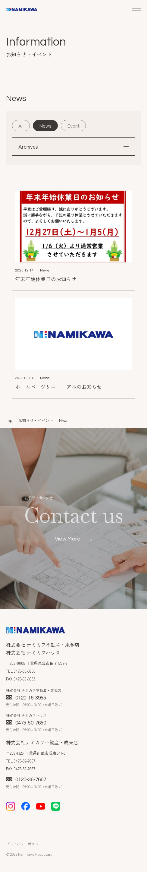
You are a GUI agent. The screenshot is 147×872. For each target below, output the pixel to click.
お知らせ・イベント (35, 420)
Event (73, 125)
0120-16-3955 (26, 698)
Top (9, 420)
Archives (73, 146)
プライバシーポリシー (24, 843)
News (45, 125)
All (20, 125)
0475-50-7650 (26, 723)
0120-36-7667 (26, 779)
